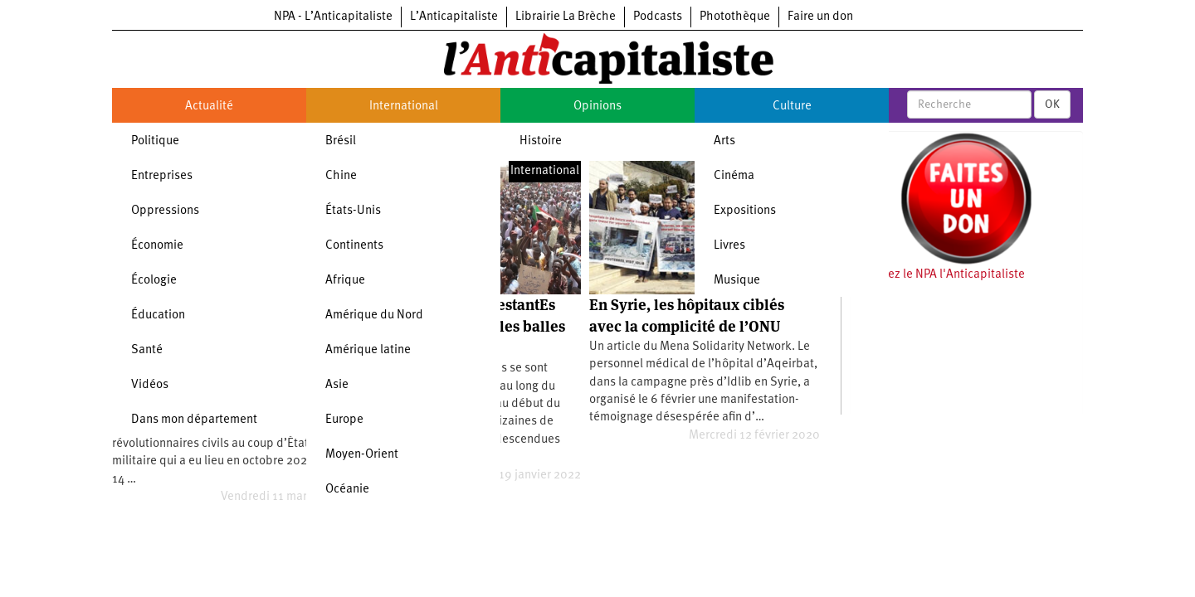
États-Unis (353, 211)
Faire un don (820, 17)
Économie (157, 246)
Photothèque (735, 17)
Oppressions (165, 211)
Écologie (154, 280)
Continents (354, 246)
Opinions (597, 106)
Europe (344, 420)
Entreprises (162, 176)
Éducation (158, 315)
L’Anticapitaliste (454, 17)
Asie (337, 385)
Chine (341, 176)
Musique (737, 280)
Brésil (340, 141)
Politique (155, 141)
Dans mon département (194, 420)
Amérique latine (368, 350)
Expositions (745, 211)
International (403, 106)
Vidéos (149, 385)
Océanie (347, 489)
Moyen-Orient (361, 455)
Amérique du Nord (374, 315)
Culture (792, 106)
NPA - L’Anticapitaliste (333, 17)
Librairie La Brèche (565, 17)
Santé (147, 350)
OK (1052, 104)
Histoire (540, 141)
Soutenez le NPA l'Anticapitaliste (937, 275)
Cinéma (734, 176)
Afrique (345, 280)
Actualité (209, 106)
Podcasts (657, 17)
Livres (729, 246)
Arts (724, 141)
